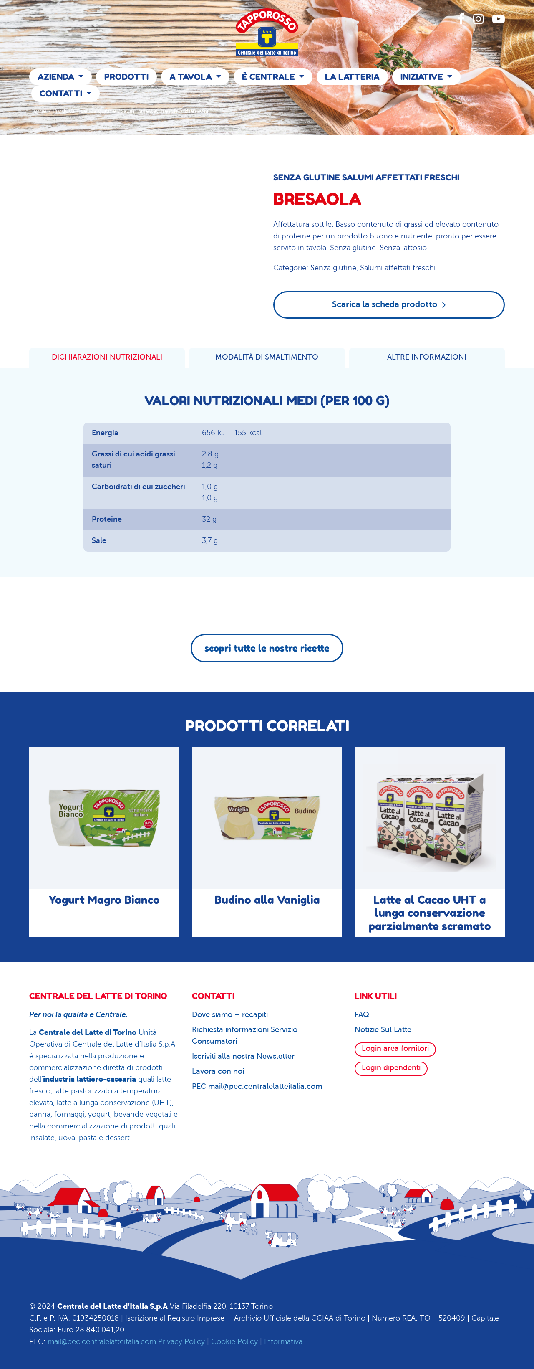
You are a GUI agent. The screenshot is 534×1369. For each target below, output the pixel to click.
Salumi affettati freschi (149, 111)
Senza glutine (98, 111)
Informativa (283, 1342)
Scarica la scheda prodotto (389, 304)
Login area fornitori (395, 1049)
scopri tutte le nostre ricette (267, 648)
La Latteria (352, 77)
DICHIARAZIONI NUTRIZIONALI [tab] (107, 358)
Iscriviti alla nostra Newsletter (243, 1057)
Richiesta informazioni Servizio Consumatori (244, 1036)
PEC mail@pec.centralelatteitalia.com (257, 1087)
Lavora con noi (218, 1072)
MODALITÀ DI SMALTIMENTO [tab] (266, 358)
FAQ (362, 1015)
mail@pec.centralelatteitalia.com (102, 1342)
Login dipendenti (391, 1068)
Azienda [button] (57, 77)
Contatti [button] (62, 94)
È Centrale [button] (269, 77)
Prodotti (126, 77)
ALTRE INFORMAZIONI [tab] (426, 358)
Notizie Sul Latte (383, 1030)
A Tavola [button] (191, 77)
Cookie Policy (234, 1342)
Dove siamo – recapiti (230, 1015)
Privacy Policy (181, 1342)
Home (37, 111)
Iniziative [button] (422, 77)
